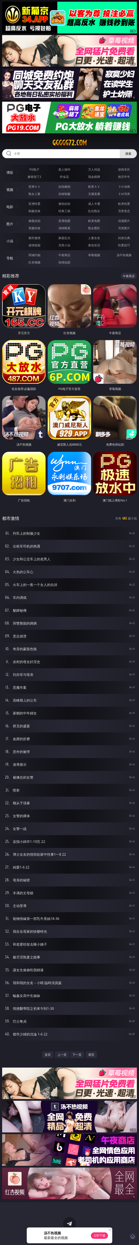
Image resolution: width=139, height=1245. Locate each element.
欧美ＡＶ (94, 186)
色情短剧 (64, 262)
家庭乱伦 (64, 238)
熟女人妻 (34, 194)
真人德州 (64, 169)
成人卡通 (94, 204)
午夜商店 (64, 255)
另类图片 (124, 228)
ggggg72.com (69, 142)
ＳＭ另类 (124, 194)
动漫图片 (124, 221)
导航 (9, 258)
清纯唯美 (64, 228)
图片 (9, 224)
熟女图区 (94, 228)
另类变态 (124, 211)
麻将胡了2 (34, 177)
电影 (9, 206)
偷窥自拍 (34, 221)
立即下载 (99, 1235)
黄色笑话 (94, 245)
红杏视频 (34, 262)
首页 (48, 1055)
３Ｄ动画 (124, 186)
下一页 (76, 1055)
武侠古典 (124, 238)
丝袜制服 (64, 194)
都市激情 (34, 238)
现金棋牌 (94, 177)
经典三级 (64, 211)
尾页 (91, 1055)
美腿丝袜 (34, 228)
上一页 (62, 1055)
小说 (9, 241)
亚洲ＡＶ (34, 186)
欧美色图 (94, 221)
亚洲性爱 (34, 204)
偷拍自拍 (64, 204)
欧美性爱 (124, 204)
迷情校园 (34, 245)
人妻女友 (94, 238)
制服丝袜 (34, 211)
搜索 (128, 154)
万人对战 (94, 169)
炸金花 (64, 177)
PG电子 (35, 169)
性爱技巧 (124, 245)
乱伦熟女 (94, 211)
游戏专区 (124, 169)
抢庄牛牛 (124, 177)
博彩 (9, 172)
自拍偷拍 (64, 186)
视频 (9, 189)
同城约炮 (34, 255)
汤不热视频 (124, 255)
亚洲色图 (64, 221)
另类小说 (64, 245)
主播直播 (94, 194)
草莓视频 (94, 255)
